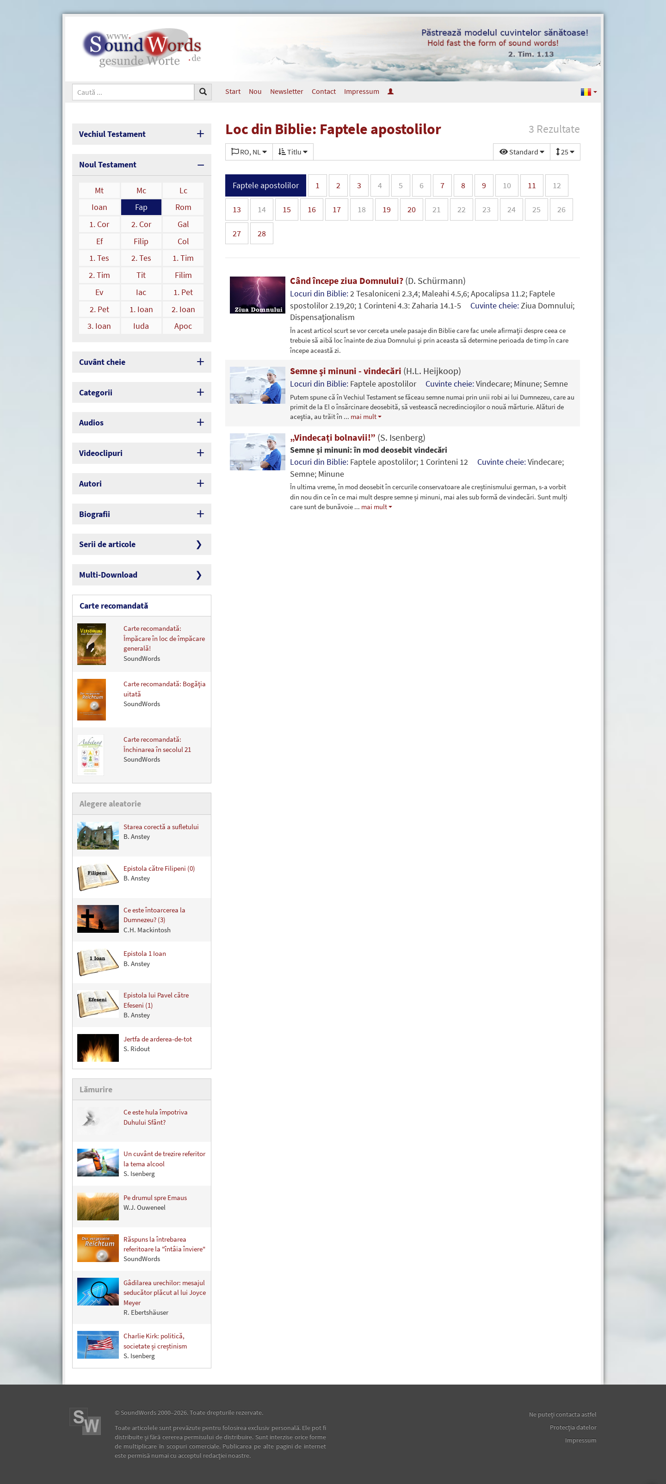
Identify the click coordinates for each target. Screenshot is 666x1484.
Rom (183, 207)
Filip (141, 241)
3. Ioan (99, 325)
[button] (589, 91)
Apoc (183, 325)
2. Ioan (183, 309)
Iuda (141, 325)
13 (237, 209)
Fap (141, 207)
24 (511, 209)
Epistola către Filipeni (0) (136, 877)
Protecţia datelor (573, 1427)
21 (436, 209)
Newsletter (286, 91)
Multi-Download (108, 574)
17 (337, 209)
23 (486, 209)
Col (183, 241)
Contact (324, 91)
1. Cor (99, 224)
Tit (141, 275)
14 (262, 209)
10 (507, 185)
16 (312, 209)
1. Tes (99, 257)
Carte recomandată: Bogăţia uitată (141, 699)
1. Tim (183, 257)
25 (536, 209)
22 (461, 209)
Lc (183, 190)
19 (386, 209)
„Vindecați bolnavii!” (358, 437)
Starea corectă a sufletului (138, 836)
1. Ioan (141, 309)
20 (411, 209)
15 (287, 209)
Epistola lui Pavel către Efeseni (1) (133, 1004)
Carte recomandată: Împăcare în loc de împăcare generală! (141, 644)
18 (362, 209)
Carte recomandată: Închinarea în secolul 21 (134, 755)
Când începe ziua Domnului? (378, 280)
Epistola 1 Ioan (121, 962)
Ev (99, 292)
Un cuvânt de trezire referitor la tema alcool (141, 1163)
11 (532, 185)
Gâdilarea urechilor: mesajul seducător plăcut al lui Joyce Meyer (141, 1297)
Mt (99, 190)
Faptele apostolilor (266, 185)
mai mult (363, 416)
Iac (141, 292)
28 (262, 233)
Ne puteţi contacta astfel (563, 1414)
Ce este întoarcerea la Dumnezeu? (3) (131, 919)
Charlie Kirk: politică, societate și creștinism (132, 1345)
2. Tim (99, 275)
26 (561, 209)
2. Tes (141, 257)
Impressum (361, 91)
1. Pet (183, 292)
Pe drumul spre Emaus (132, 1206)
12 (557, 185)
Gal (183, 224)
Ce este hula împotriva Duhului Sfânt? (132, 1121)
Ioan (99, 207)
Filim (183, 275)
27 (237, 233)
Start (232, 91)
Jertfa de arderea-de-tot (134, 1048)
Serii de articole (107, 544)
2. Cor (141, 224)
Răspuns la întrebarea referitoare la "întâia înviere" (141, 1248)
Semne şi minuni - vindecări (375, 370)
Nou (255, 91)
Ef (99, 241)
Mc (141, 190)
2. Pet (99, 309)
